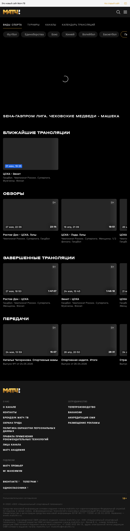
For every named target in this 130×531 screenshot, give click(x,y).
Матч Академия (14, 449)
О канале (9, 407)
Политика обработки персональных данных (29, 430)
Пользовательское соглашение (20, 498)
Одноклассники (14, 487)
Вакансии (75, 412)
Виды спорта (12, 24)
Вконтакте (10, 481)
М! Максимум (12, 471)
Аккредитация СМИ (81, 417)
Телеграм (29, 481)
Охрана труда (12, 422)
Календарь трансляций (78, 24)
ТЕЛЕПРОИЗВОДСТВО (82, 407)
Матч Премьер (13, 465)
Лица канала (12, 444)
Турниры (33, 24)
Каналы (50, 24)
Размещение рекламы (84, 422)
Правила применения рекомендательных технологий (25, 438)
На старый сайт (111, 3)
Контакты (10, 412)
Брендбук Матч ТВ (16, 417)
